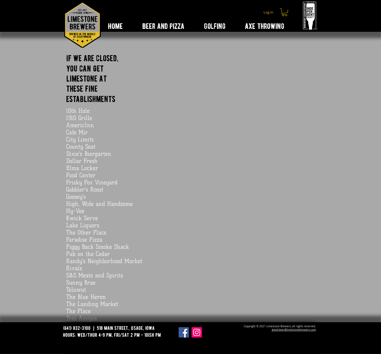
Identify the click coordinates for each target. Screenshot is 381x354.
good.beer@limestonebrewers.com (294, 329)
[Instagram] (197, 332)
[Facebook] (184, 332)
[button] (284, 12)
